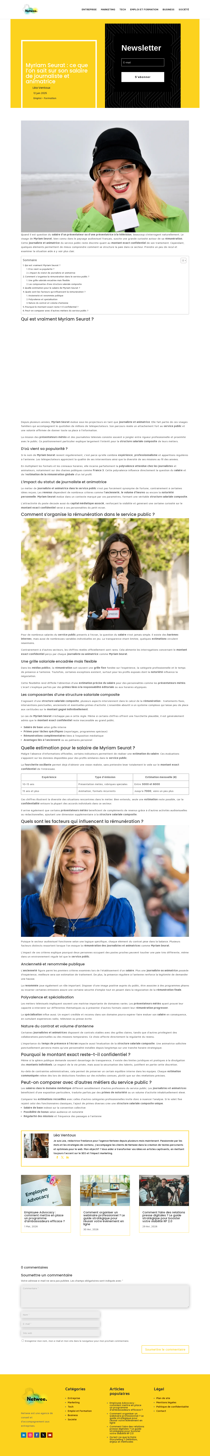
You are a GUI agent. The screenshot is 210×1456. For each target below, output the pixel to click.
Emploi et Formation (144, 9)
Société (184, 9)
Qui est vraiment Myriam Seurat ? (42, 265)
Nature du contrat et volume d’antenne (48, 303)
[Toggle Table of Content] (182, 260)
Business (168, 9)
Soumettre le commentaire (165, 1349)
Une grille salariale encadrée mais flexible (49, 280)
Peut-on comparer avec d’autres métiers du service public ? (56, 310)
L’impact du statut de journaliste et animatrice (52, 273)
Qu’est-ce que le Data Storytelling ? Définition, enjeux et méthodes (123, 1439)
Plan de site (163, 1398)
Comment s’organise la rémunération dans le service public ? (57, 276)
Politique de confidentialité (172, 1406)
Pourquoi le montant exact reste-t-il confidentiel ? (51, 307)
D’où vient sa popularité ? (41, 269)
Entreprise (89, 9)
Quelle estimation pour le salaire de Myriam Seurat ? (52, 288)
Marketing (108, 9)
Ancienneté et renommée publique (45, 295)
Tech (122, 9)
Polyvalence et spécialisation (43, 299)
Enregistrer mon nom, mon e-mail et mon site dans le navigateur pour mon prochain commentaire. (77, 1340)
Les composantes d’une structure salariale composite (55, 284)
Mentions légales (166, 1402)
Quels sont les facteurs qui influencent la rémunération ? (55, 291)
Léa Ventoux (41, 88)
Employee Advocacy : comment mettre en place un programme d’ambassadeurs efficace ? (44, 1216)
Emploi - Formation (44, 98)
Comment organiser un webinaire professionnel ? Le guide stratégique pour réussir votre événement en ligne (104, 1218)
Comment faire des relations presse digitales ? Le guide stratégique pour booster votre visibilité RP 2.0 (163, 1216)
